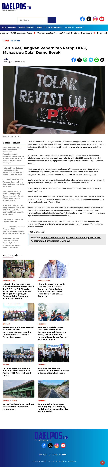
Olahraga (69, 27)
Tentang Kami (59, 455)
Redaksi (43, 455)
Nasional (15, 40)
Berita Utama (9, 27)
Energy (80, 27)
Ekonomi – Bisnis (52, 27)
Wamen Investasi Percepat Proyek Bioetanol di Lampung (66, 33)
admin (7, 59)
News (39, 27)
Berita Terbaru (26, 27)
